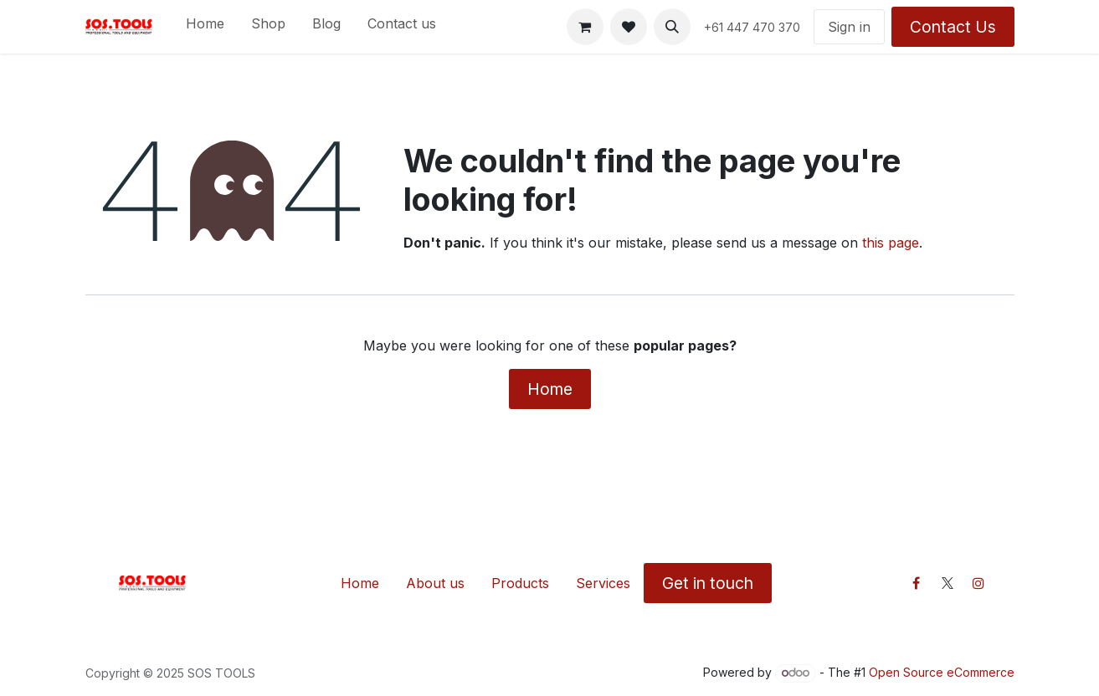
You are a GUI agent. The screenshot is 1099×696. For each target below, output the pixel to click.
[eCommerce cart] (585, 26)
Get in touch (707, 583)
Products (520, 583)
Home (550, 389)
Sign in (849, 26)
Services (603, 583)
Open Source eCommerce (941, 672)
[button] (672, 26)
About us (435, 583)
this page (890, 242)
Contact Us (953, 27)
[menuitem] (205, 27)
